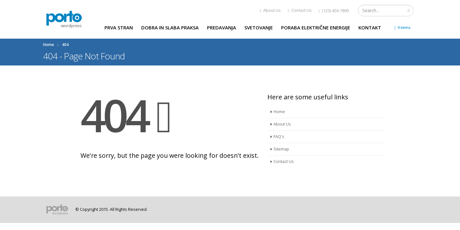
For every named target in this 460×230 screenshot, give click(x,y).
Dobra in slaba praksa (170, 27)
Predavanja (221, 27)
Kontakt (369, 27)
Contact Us (300, 10)
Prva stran (118, 27)
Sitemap (281, 149)
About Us (270, 10)
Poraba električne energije (315, 27)
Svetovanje (258, 27)
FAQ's (278, 136)
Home (279, 111)
